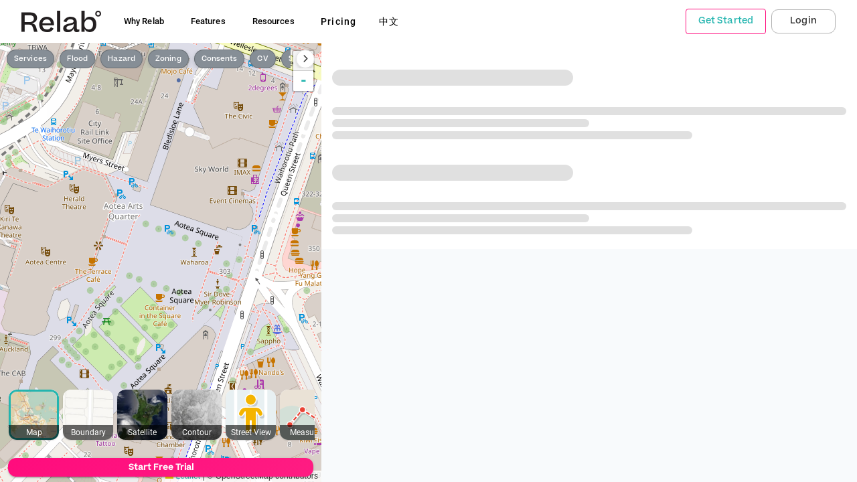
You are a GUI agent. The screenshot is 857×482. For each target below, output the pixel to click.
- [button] (303, 81)
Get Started (725, 20)
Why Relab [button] (144, 21)
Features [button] (208, 21)
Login (803, 20)
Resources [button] (273, 21)
